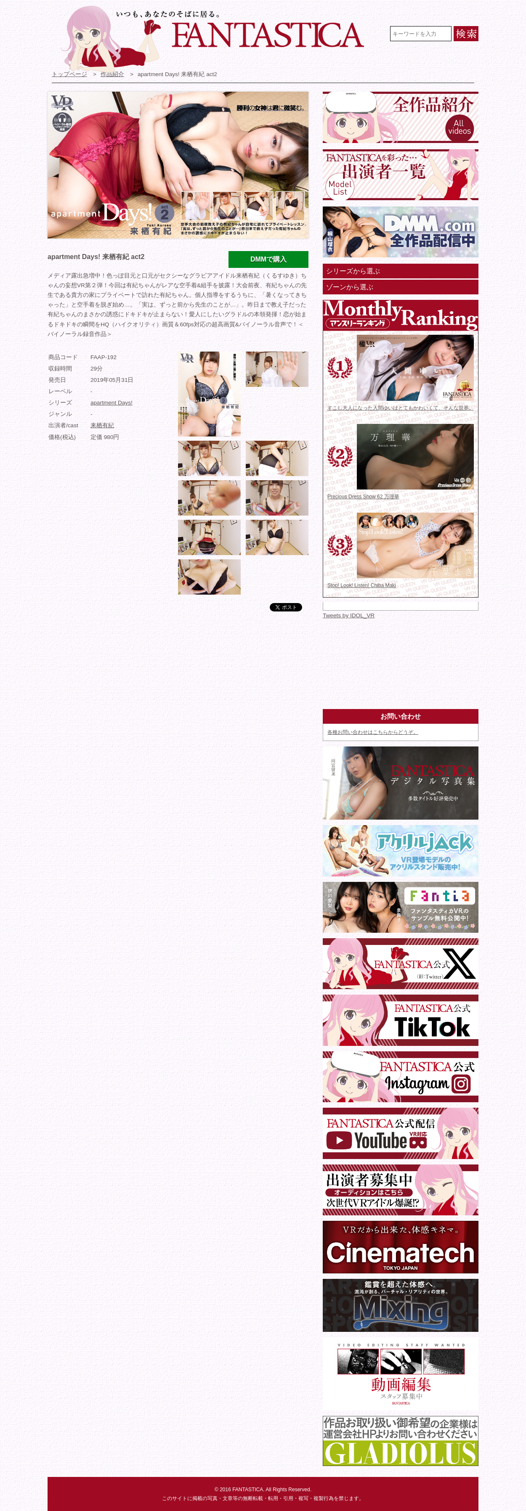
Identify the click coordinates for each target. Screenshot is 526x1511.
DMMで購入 (268, 259)
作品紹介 (112, 74)
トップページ (69, 74)
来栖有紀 (102, 425)
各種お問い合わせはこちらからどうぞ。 (372, 732)
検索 (466, 33)
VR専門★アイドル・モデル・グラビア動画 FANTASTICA (218, 39)
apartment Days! (111, 403)
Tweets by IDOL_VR (349, 615)
